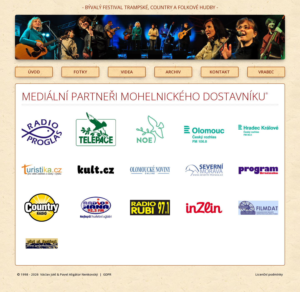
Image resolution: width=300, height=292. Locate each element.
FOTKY (80, 72)
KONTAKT (220, 72)
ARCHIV (173, 72)
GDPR (107, 274)
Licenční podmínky (269, 274)
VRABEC (266, 72)
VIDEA (127, 72)
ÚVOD (34, 72)
